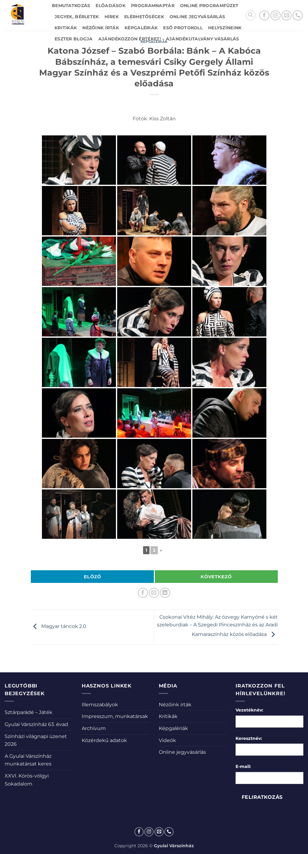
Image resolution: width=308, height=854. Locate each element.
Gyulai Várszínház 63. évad (36, 724)
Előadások (110, 5)
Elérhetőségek (144, 16)
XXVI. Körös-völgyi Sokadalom (27, 780)
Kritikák (66, 28)
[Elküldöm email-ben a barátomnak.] (154, 593)
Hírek (112, 16)
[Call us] (298, 15)
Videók (167, 740)
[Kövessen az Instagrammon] (275, 15)
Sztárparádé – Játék (28, 712)
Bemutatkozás (71, 5)
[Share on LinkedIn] (165, 593)
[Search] (251, 15)
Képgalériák (141, 28)
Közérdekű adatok (104, 740)
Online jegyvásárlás (197, 16)
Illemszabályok (100, 705)
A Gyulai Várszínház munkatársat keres (28, 760)
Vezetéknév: (249, 710)
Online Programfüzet (209, 5)
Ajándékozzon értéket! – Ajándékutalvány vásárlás (168, 39)
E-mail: (243, 766)
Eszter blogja (74, 39)
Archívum (94, 728)
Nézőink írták (100, 28)
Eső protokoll (183, 28)
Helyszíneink (224, 28)
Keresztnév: (249, 738)
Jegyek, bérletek (77, 16)
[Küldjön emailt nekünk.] (286, 15)
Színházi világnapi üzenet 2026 (36, 740)
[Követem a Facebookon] (264, 15)
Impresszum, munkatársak (115, 716)
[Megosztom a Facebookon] (143, 593)
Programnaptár (153, 5)
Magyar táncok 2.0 (58, 626)
